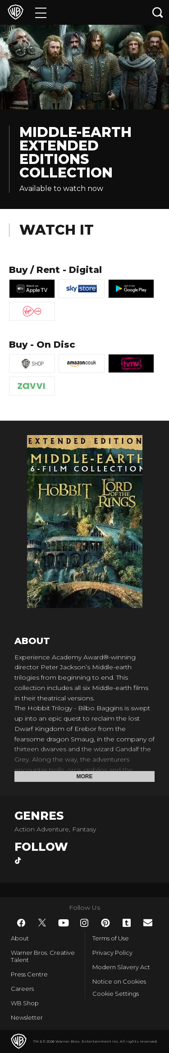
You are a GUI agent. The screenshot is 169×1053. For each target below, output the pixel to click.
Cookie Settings (115, 993)
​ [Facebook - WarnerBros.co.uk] (21, 923)
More (85, 776)
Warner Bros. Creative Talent (43, 956)
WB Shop (25, 1003)
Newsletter (27, 1017)
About (20, 938)
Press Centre (29, 974)
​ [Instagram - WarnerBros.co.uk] (84, 923)
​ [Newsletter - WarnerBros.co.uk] (147, 922)
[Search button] (157, 12)
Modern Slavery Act (121, 967)
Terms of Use (110, 938)
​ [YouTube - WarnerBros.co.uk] (63, 922)
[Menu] (41, 12)
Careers (22, 988)
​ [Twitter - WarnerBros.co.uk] (42, 923)
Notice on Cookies (119, 981)
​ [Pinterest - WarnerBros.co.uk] (105, 922)
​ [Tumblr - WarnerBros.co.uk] (126, 923)
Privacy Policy (112, 952)
